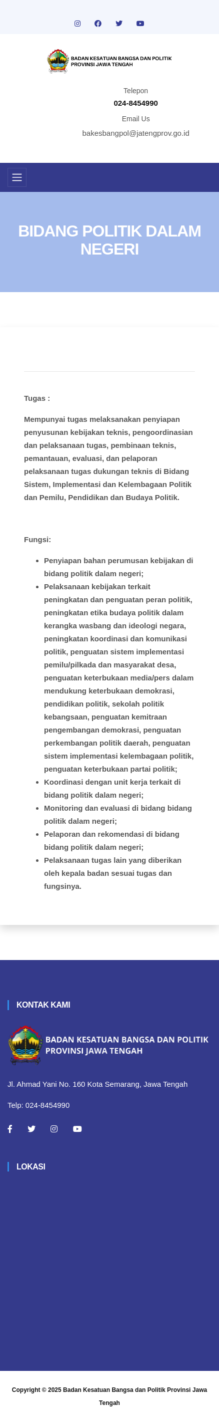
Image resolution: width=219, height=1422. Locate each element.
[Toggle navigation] (17, 177)
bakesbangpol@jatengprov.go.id (136, 133)
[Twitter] (31, 1129)
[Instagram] (54, 1129)
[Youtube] (77, 1129)
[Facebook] (10, 1129)
